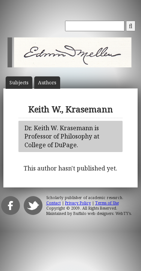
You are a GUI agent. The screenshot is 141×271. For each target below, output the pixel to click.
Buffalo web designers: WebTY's (102, 213)
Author (47, 82)
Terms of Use (107, 203)
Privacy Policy (78, 203)
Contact (53, 203)
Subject (19, 82)
